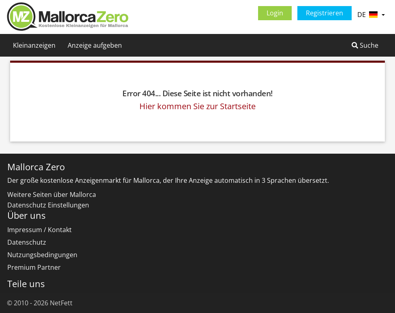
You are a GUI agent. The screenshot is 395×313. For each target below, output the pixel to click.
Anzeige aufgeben (95, 45)
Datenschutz (26, 242)
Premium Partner (34, 267)
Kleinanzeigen (34, 45)
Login (275, 12)
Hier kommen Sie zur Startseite (197, 106)
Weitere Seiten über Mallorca (51, 194)
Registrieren (324, 12)
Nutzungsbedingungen (42, 254)
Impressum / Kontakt (39, 229)
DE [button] (371, 14)
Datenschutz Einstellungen (48, 205)
